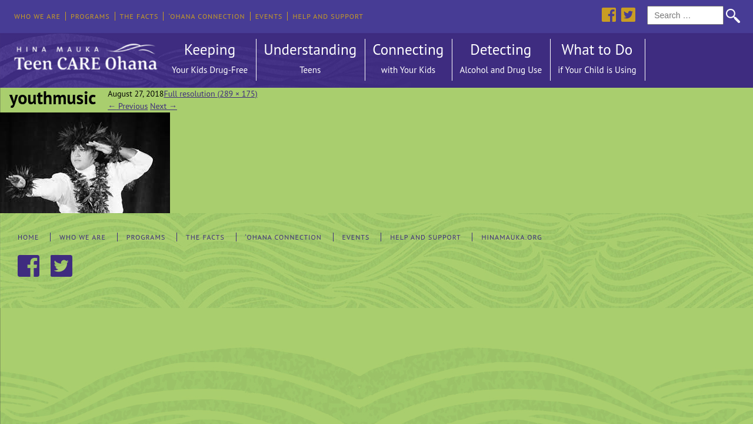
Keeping (210, 60)
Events (269, 16)
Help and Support (328, 16)
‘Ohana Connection (206, 16)
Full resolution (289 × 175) (210, 93)
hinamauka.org (511, 237)
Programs (90, 16)
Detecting (500, 60)
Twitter (628, 14)
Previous (128, 106)
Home (28, 237)
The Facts (139, 16)
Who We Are (37, 16)
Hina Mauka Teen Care (84, 53)
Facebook (608, 14)
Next (163, 106)
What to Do (597, 60)
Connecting (408, 60)
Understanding (310, 60)
